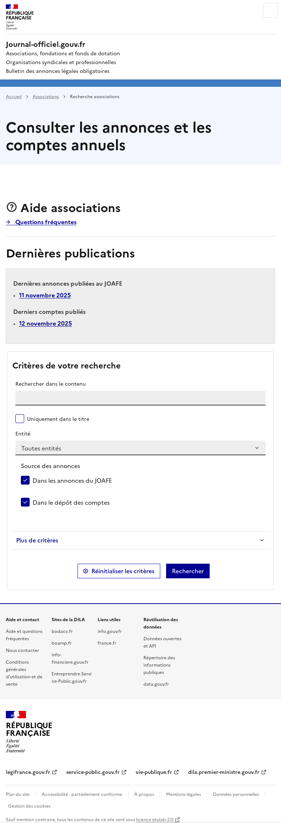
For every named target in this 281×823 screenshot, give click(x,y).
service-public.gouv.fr (93, 771)
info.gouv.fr (110, 631)
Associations (46, 96)
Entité (22, 433)
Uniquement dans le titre (58, 418)
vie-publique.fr (154, 771)
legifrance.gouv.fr (28, 771)
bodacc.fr (62, 631)
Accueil (14, 96)
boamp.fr (62, 643)
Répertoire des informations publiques (159, 664)
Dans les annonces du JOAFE (72, 480)
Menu (270, 10)
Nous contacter (22, 650)
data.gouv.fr (156, 684)
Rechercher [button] (188, 571)
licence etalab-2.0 (154, 819)
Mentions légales (183, 794)
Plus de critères (37, 540)
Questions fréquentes (45, 222)
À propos (144, 794)
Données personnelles (236, 794)
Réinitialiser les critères (122, 571)
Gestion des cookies (29, 805)
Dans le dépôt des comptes (71, 502)
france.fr (107, 643)
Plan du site (18, 794)
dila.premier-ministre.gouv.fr (223, 771)
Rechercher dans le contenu (50, 383)
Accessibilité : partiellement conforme (82, 794)
